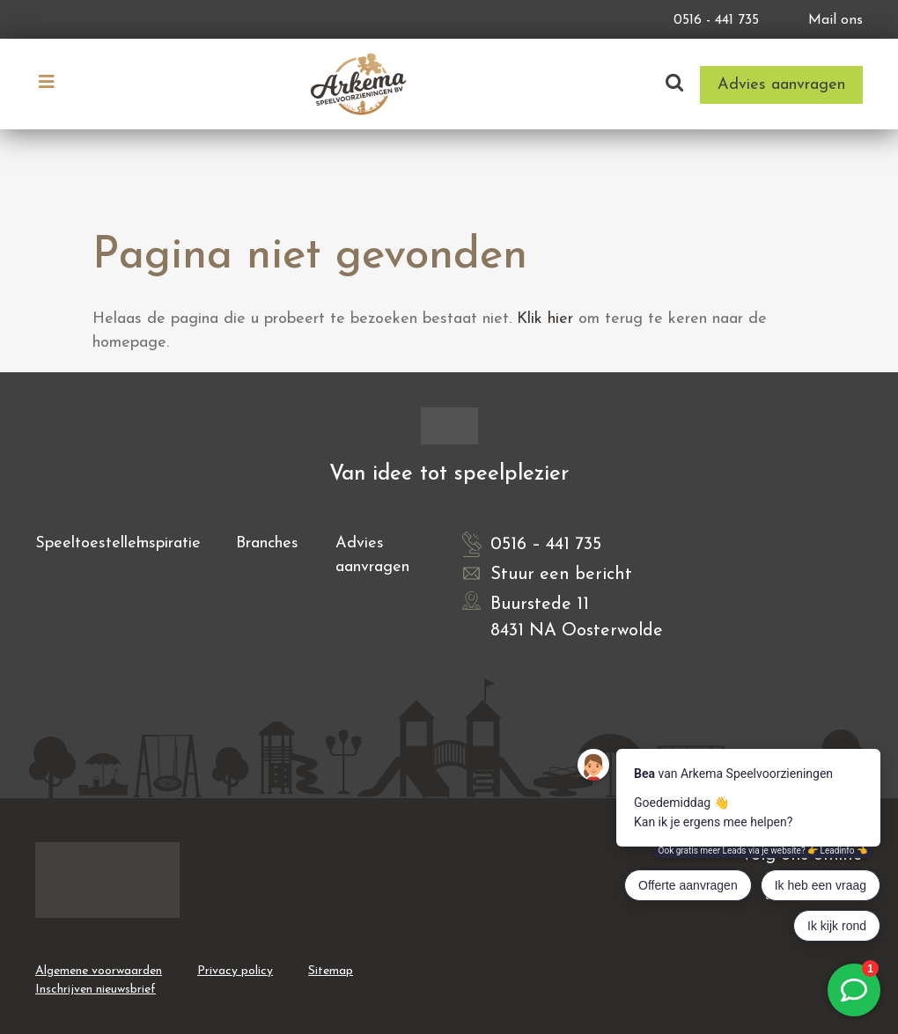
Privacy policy (235, 971)
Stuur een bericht (561, 574)
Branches (267, 543)
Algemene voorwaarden (98, 971)
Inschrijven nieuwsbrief (95, 989)
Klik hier (545, 319)
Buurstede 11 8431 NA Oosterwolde (576, 618)
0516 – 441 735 (545, 545)
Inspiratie (168, 543)
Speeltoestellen (89, 543)
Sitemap (330, 971)
